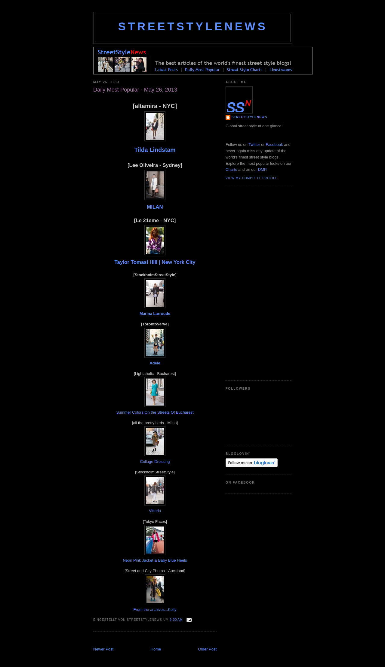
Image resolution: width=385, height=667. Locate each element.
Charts (231, 169)
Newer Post (103, 649)
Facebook (274, 144)
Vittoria (155, 511)
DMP (262, 169)
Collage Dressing (155, 461)
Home (156, 649)
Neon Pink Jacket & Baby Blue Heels (155, 560)
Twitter (254, 144)
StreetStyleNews (192, 26)
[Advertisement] (163, 640)
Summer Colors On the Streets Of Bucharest (154, 412)
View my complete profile (252, 178)
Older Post (207, 649)
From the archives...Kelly (154, 609)
